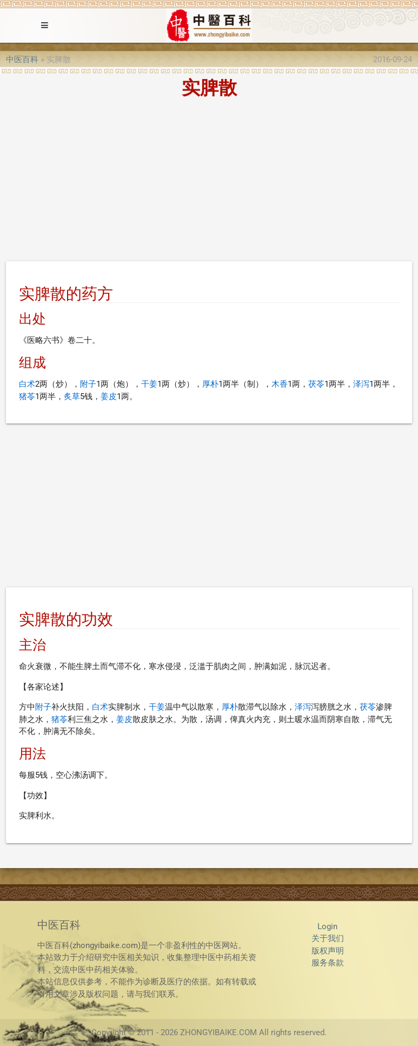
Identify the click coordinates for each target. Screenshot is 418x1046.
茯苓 (316, 384)
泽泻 (361, 384)
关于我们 (327, 938)
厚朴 (210, 384)
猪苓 (27, 396)
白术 (27, 384)
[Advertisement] (209, 181)
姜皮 (109, 396)
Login (327, 926)
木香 (279, 384)
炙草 (72, 396)
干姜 (149, 384)
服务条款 (327, 963)
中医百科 (22, 59)
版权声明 (327, 951)
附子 (88, 384)
